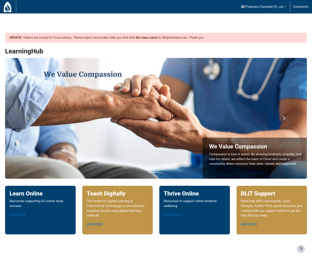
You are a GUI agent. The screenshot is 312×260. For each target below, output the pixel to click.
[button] (263, 6)
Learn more (28, 207)
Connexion (300, 7)
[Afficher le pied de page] (301, 249)
